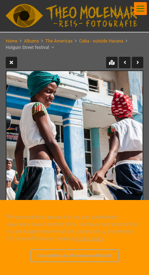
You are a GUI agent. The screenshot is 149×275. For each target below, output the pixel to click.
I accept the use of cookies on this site (74, 255)
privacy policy (89, 238)
